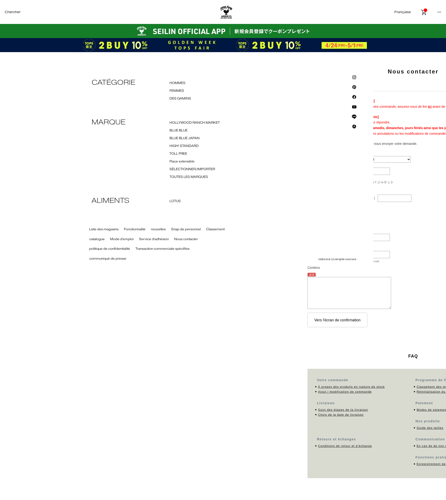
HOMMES (177, 83)
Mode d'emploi (122, 239)
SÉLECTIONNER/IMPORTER (192, 169)
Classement (215, 229)
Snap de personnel (186, 229)
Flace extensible (182, 161)
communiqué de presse (107, 259)
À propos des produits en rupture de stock (351, 386)
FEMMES (176, 91)
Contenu (314, 267)
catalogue (97, 239)
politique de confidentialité (109, 249)
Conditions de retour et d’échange (345, 446)
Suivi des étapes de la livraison (343, 410)
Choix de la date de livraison (341, 414)
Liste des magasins (104, 229)
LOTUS (175, 201)
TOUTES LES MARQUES (188, 177)
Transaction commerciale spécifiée (162, 249)
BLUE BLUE (178, 130)
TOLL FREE (178, 154)
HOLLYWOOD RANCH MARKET (194, 123)
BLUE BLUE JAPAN (184, 138)
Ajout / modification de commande (345, 391)
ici (430, 106)
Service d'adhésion (154, 239)
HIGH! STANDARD (184, 146)
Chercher (12, 12)
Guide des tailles (430, 428)
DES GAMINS (180, 98)
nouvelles (158, 229)
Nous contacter (186, 239)
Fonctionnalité (135, 229)
